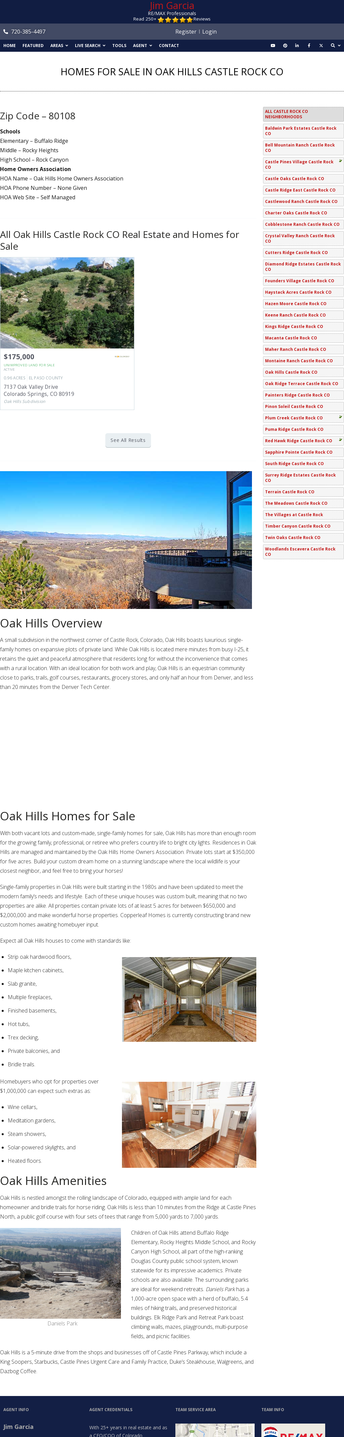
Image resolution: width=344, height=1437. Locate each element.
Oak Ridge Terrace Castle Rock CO (301, 383)
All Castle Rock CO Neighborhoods (286, 114)
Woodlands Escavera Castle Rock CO (300, 551)
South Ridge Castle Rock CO (294, 463)
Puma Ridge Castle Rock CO (294, 429)
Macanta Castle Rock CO (291, 338)
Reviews (202, 19)
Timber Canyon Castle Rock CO (298, 526)
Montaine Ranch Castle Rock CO (299, 361)
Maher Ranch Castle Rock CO (295, 349)
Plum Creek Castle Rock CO (294, 418)
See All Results (128, 440)
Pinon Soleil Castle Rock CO (294, 406)
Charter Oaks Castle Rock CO (296, 213)
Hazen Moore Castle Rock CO (296, 303)
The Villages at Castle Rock (294, 515)
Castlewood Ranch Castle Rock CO (301, 201)
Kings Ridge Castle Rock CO (294, 326)
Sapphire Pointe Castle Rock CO (299, 452)
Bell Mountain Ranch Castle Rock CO (300, 147)
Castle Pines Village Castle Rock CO (299, 164)
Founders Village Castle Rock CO (299, 281)
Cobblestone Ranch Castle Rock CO (302, 224)
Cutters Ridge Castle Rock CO (296, 252)
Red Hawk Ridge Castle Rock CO (298, 441)
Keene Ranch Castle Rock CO (295, 315)
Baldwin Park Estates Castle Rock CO (301, 130)
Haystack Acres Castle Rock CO (298, 292)
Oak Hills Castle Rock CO (291, 372)
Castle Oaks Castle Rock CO (294, 178)
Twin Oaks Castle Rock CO (292, 537)
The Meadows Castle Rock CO (296, 503)
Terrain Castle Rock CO (289, 492)
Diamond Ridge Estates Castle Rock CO (303, 266)
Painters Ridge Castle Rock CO (297, 395)
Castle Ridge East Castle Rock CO (300, 190)
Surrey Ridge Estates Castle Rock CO (300, 477)
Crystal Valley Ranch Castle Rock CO (300, 238)
